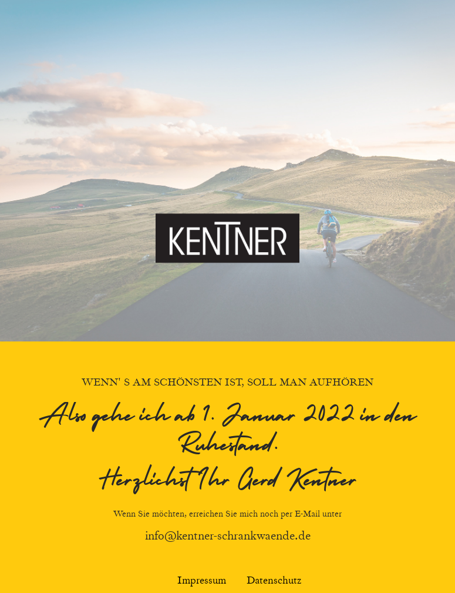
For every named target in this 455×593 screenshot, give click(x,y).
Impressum (201, 580)
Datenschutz (274, 580)
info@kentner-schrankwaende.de (228, 536)
